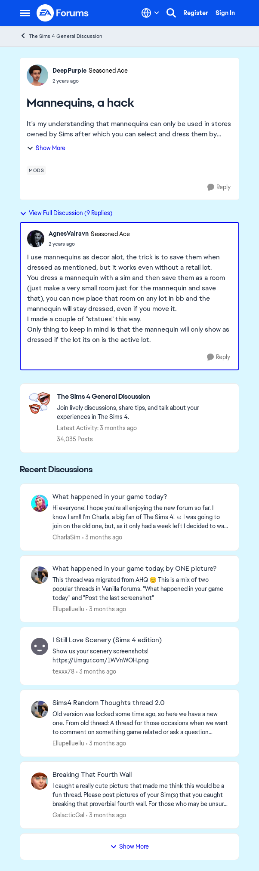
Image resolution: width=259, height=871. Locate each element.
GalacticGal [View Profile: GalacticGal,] (68, 815)
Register (195, 13)
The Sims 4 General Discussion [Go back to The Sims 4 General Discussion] (61, 36)
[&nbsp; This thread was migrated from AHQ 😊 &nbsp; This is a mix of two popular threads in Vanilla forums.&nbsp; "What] (140, 588)
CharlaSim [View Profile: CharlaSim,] (66, 537)
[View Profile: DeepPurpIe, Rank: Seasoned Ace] (37, 75)
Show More (46, 148)
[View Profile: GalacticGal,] (39, 781)
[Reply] (219, 187)
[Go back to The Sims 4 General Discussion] (143, 396)
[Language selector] (150, 13)
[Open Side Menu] (24, 12)
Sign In (225, 13)
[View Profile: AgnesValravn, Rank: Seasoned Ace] (35, 238)
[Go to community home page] (63, 13)
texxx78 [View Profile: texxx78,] (63, 671)
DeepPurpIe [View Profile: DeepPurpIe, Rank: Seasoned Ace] (69, 70)
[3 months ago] (102, 537)
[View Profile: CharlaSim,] (39, 503)
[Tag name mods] (36, 170)
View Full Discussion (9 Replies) (66, 213)
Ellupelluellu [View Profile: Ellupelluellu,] (68, 608)
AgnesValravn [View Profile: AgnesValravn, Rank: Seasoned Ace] (69, 233)
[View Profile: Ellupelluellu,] (39, 575)
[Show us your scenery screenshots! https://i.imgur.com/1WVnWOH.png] (140, 656)
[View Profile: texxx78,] (39, 646)
